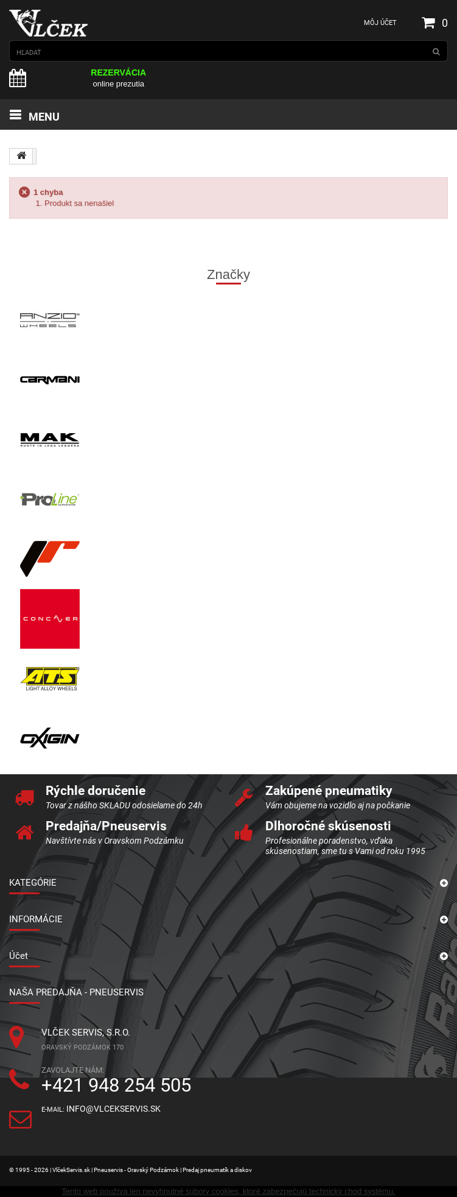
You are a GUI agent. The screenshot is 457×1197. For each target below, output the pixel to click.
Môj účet (380, 23)
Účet (18, 955)
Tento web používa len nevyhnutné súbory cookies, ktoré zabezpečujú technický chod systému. (228, 1191)
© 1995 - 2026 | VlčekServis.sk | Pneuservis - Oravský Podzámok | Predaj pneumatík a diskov (130, 1170)
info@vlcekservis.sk (113, 1109)
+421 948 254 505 (116, 1085)
